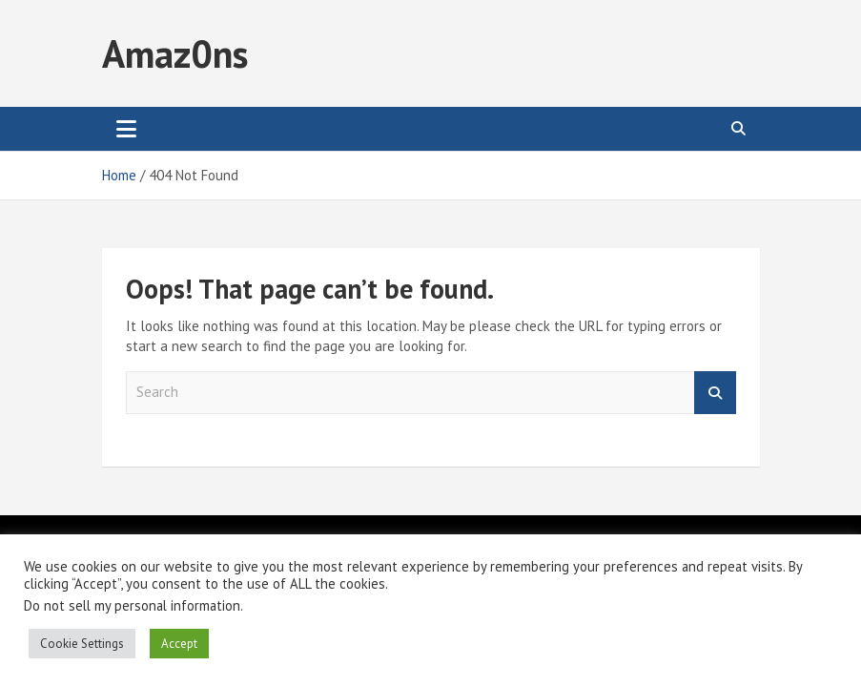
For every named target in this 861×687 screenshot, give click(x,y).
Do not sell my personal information (132, 605)
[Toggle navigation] (126, 129)
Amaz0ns (175, 53)
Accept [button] (179, 643)
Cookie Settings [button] (82, 643)
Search (715, 392)
